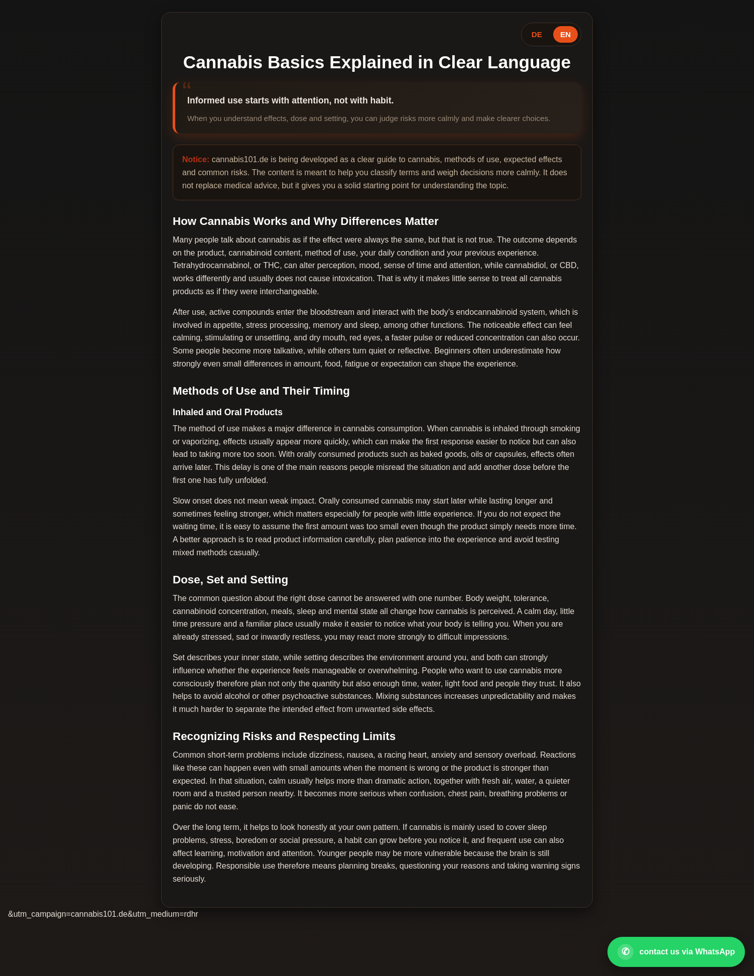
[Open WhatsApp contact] (676, 952)
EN (565, 34)
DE (537, 34)
